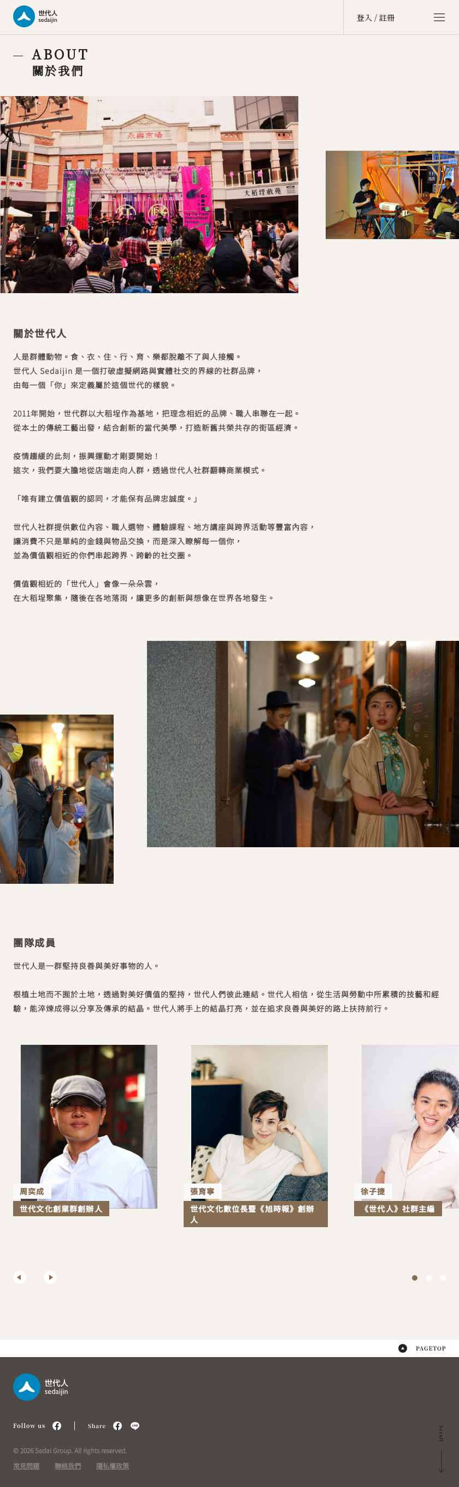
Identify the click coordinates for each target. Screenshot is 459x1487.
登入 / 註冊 (376, 17)
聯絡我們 (68, 1465)
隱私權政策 (112, 1465)
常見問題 (26, 1465)
